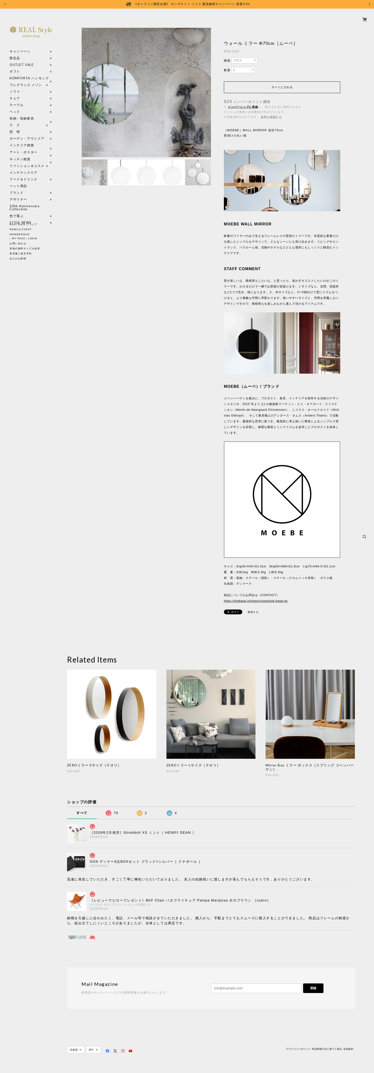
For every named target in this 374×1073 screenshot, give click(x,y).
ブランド (16, 187)
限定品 (15, 52)
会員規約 (348, 1049)
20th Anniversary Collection (25, 202)
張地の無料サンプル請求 (25, 248)
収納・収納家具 (31, 112)
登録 (313, 988)
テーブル (16, 99)
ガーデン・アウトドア (27, 133)
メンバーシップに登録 (243, 106)
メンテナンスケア (24, 167)
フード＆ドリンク (24, 173)
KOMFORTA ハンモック (29, 72)
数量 (227, 70)
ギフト (15, 66)
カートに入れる (282, 87)
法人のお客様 (18, 258)
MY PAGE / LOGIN (24, 238)
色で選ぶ (16, 210)
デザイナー (18, 193)
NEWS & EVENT (20, 229)
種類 (227, 60)
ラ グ (15, 119)
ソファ (15, 86)
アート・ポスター (31, 146)
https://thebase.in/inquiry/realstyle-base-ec (256, 601)
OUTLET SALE (22, 59)
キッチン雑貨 (31, 153)
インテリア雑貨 (31, 139)
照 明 (15, 126)
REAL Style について (23, 224)
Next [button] (206, 92)
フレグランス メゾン (26, 79)
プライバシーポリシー (298, 1049)
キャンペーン (20, 45)
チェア (16, 92)
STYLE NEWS (21, 217)
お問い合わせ (18, 243)
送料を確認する (271, 116)
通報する (253, 612)
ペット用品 (18, 180)
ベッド (15, 106)
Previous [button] (86, 92)
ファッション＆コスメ (27, 160)
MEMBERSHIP (20, 234)
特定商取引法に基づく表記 (327, 1049)
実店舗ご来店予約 (21, 253)
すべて (82, 813)
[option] (146, 92)
